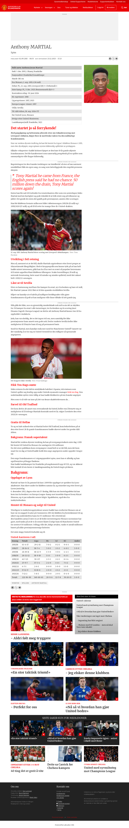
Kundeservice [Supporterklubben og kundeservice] (61, 793)
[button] (114, 729)
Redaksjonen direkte (63, 795)
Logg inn (100, 7)
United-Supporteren (77, 2)
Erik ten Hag (73, 392)
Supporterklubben (107, 2)
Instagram (61, 806)
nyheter (15, 583)
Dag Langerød (27, 791)
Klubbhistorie (93, 2)
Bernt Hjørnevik (24, 793)
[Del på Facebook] (110, 58)
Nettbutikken (88, 7)
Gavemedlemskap (61, 2)
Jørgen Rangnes (24, 795)
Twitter (60, 801)
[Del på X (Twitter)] (113, 58)
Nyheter (37, 7)
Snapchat (60, 808)
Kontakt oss (120, 2)
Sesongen (49, 7)
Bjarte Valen (33, 797)
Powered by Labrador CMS (64, 825)
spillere (25, 583)
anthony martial (39, 583)
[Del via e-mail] (116, 58)
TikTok (59, 810)
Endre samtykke (72, 817)
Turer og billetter (71, 7)
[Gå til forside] (11, 7)
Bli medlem (111, 7)
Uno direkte (60, 798)
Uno (58, 7)
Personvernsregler (58, 817)
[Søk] (122, 7)
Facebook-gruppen (64, 803)
